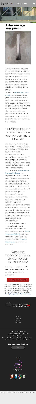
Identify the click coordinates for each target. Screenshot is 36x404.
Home (18, 316)
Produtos (18, 320)
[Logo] (18, 305)
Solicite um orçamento (18, 280)
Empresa (18, 318)
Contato (18, 322)
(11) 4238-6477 (22, 3)
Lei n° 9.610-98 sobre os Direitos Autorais (18, 294)
